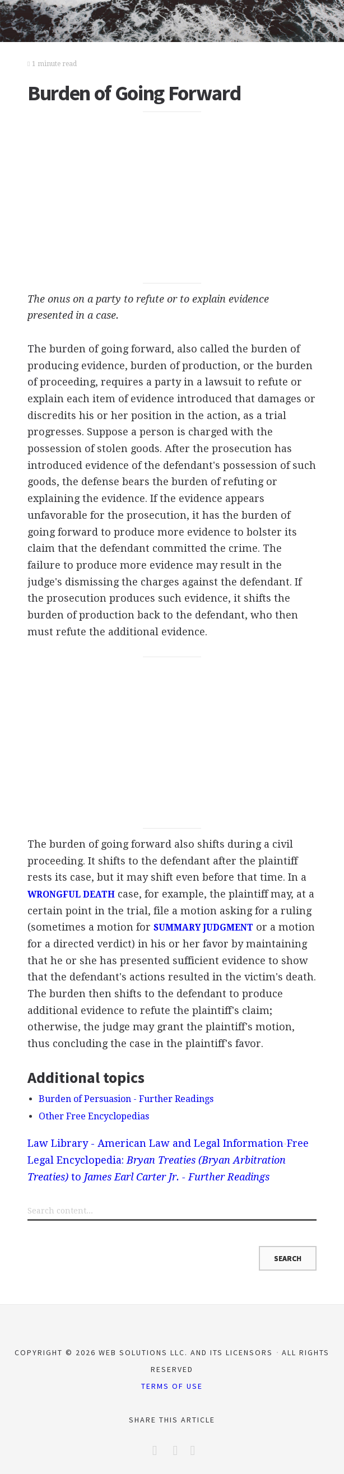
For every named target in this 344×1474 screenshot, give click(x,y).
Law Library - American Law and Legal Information (155, 1143)
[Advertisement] (172, 197)
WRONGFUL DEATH (71, 895)
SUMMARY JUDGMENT (203, 928)
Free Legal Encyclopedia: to (168, 1159)
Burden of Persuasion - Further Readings (126, 1099)
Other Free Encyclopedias (94, 1116)
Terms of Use (172, 1386)
